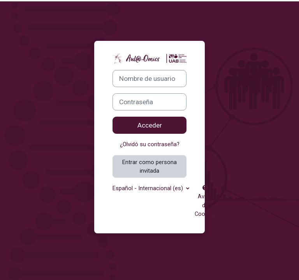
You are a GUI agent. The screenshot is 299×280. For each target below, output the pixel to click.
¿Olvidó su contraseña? (149, 144)
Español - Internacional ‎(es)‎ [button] (149, 188)
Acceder (149, 125)
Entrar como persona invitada (149, 166)
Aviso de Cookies (205, 201)
